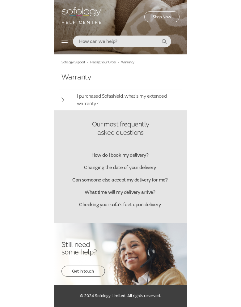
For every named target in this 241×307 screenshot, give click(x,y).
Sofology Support (73, 62)
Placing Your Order (103, 62)
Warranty (127, 62)
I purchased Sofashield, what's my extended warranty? (122, 100)
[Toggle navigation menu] (64, 42)
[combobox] (122, 41)
